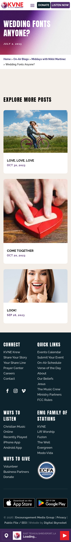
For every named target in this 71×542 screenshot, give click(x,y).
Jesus (41, 384)
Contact (9, 378)
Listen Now (60, 5)
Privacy (61, 517)
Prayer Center (13, 368)
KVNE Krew (11, 352)
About (41, 373)
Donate (43, 5)
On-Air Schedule (49, 363)
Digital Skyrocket (55, 522)
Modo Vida (45, 453)
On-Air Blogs (21, 59)
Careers (9, 373)
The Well (43, 442)
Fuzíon (42, 437)
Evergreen (44, 447)
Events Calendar (49, 352)
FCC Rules (44, 400)
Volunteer (10, 466)
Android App (12, 447)
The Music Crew (48, 389)
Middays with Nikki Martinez (48, 59)
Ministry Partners (49, 394)
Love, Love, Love (20, 160)
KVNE (41, 426)
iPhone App (11, 442)
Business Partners (16, 472)
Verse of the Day (49, 368)
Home (7, 59)
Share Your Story (15, 357)
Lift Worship (46, 431)
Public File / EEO (15, 522)
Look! (11, 310)
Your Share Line (14, 363)
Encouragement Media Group (34, 517)
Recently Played (15, 437)
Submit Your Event (50, 357)
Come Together (20, 251)
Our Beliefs (45, 378)
